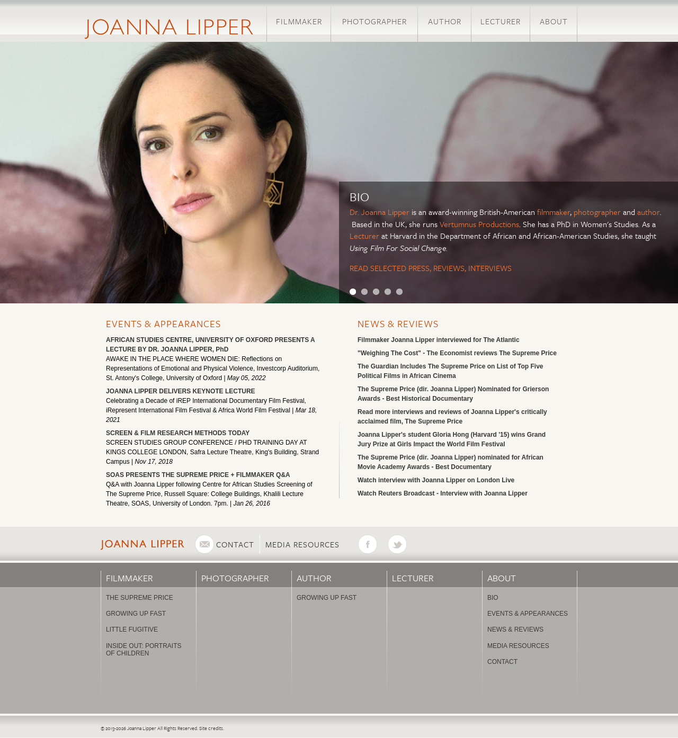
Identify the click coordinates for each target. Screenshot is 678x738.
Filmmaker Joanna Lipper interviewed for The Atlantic (439, 340)
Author (444, 21)
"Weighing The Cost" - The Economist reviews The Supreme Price (457, 353)
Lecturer (500, 21)
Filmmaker (299, 21)
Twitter (402, 544)
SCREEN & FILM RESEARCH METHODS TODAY (177, 433)
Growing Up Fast (136, 613)
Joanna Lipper (385, 212)
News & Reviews (398, 323)
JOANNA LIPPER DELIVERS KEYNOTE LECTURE (180, 391)
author (648, 212)
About (554, 21)
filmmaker (553, 212)
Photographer (374, 21)
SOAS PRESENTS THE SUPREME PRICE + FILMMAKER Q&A (198, 475)
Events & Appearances (163, 323)
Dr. (355, 212)
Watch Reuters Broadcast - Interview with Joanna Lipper (443, 493)
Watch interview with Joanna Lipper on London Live (436, 480)
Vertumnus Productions (479, 224)
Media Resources (302, 544)
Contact (235, 544)
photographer (597, 212)
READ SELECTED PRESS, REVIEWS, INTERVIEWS (431, 268)
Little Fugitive (132, 629)
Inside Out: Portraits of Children (143, 649)
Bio (492, 597)
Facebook (372, 544)
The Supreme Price (139, 597)
